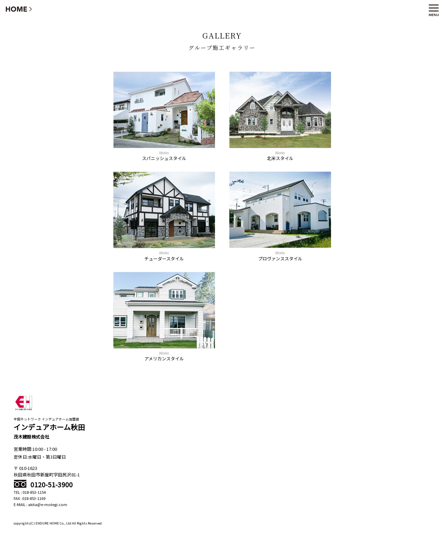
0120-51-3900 (43, 484)
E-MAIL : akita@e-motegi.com (40, 504)
